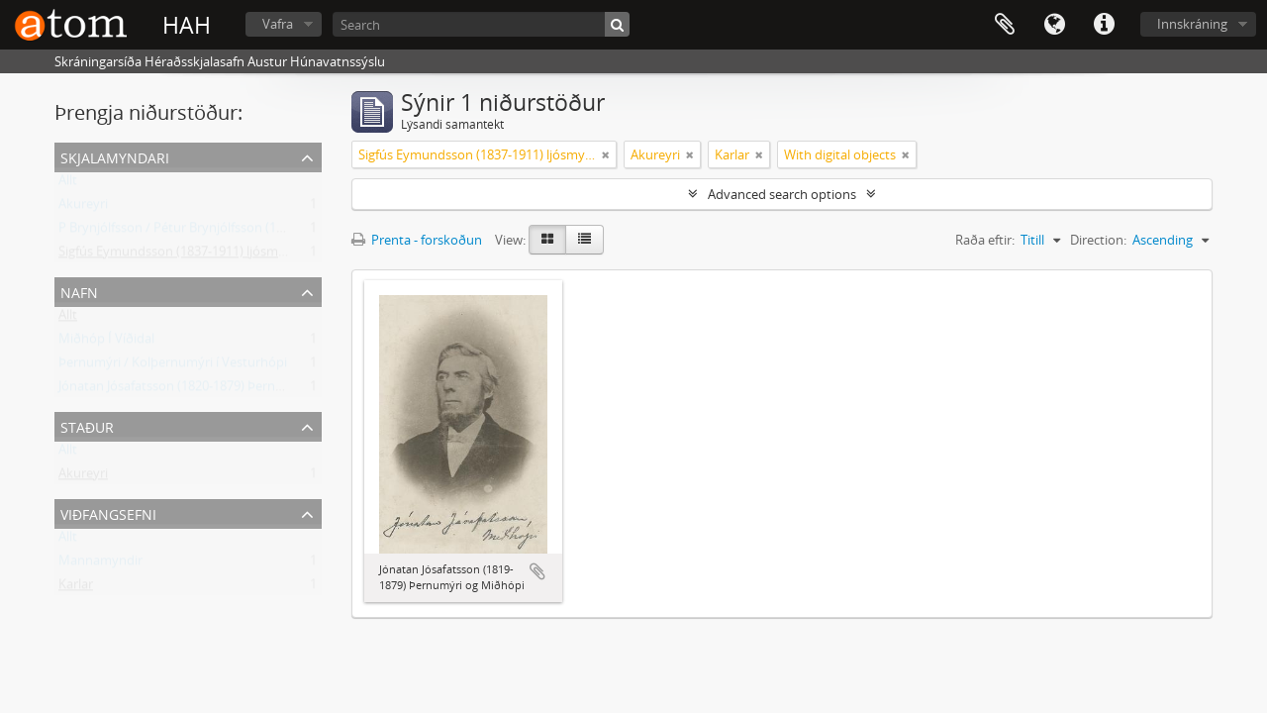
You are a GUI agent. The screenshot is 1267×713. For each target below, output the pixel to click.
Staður (87, 425)
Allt (67, 184)
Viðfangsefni (108, 512)
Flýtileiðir (1103, 25)
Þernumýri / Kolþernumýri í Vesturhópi (172, 366)
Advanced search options (782, 194)
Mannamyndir (100, 564)
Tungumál (1054, 25)
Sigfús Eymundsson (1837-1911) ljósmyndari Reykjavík (216, 255)
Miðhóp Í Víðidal (106, 343)
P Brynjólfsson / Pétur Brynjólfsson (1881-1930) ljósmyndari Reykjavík (260, 232)
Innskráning (1192, 24)
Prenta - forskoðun (416, 240)
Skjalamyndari (114, 156)
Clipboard (1004, 25)
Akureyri (83, 208)
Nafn (79, 290)
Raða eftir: (985, 240)
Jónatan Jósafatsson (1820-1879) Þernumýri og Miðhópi (219, 390)
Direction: (1098, 240)
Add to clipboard (537, 571)
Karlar (75, 588)
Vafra (277, 24)
